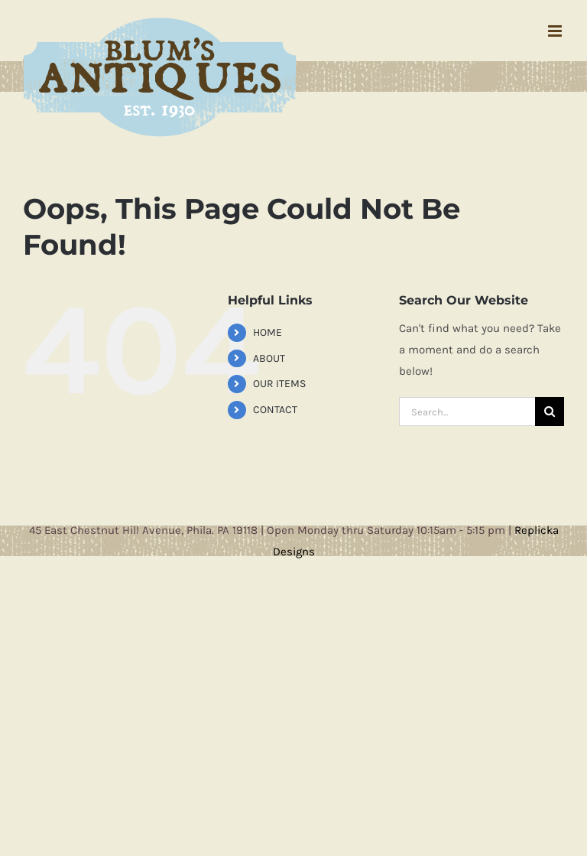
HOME (267, 332)
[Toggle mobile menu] (556, 31)
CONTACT (275, 409)
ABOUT (269, 358)
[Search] (549, 411)
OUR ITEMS (279, 383)
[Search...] (467, 411)
